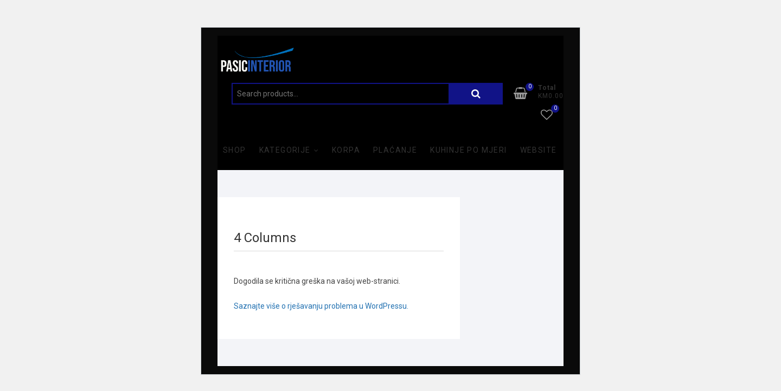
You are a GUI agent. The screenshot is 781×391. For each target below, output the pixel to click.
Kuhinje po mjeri (468, 150)
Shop (234, 150)
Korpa (346, 150)
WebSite (538, 150)
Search (476, 94)
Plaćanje (395, 150)
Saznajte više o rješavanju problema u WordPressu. (321, 306)
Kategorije (285, 150)
